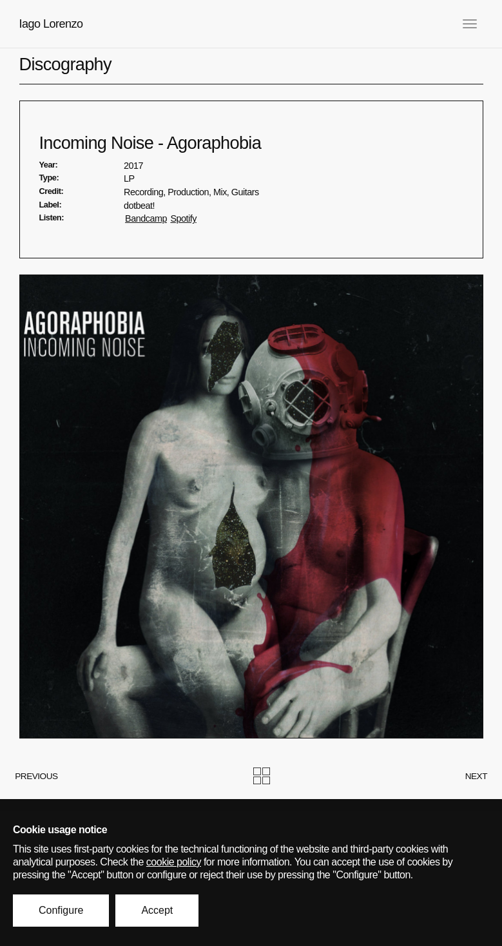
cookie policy (173, 861)
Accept (157, 910)
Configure (61, 910)
